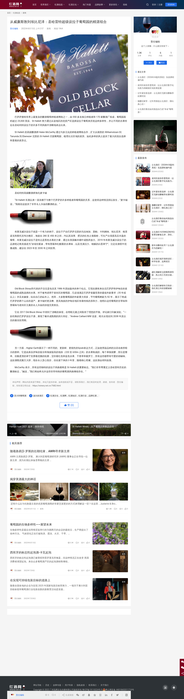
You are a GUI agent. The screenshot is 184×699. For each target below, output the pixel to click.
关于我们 (104, 685)
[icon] (165, 687)
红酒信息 (59, 4)
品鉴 (123, 526)
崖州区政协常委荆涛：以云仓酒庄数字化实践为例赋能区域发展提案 (163, 181)
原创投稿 (171, 5)
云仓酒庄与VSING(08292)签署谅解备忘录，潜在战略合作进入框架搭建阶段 (163, 235)
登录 (154, 4)
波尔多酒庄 (38, 396)
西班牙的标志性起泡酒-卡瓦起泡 (30, 552)
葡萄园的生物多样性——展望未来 (31, 524)
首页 (34, 4)
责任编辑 (14, 28)
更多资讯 (113, 4)
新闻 (49, 28)
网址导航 (37, 685)
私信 (162, 63)
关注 (149, 63)
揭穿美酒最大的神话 (23, 479)
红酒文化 (73, 4)
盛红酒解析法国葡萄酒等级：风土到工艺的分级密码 (163, 275)
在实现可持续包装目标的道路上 (30, 580)
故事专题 (57, 685)
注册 (160, 4)
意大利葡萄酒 (20, 396)
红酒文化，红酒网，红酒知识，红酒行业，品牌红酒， (74, 396)
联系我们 (93, 685)
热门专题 (87, 4)
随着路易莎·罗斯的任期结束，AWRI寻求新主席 (40, 451)
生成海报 (67, 695)
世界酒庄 (45, 4)
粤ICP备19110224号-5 (92, 690)
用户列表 (69, 685)
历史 (47, 685)
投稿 (125, 4)
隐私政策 (81, 685)
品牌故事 (99, 4)
